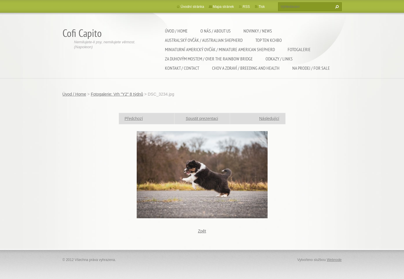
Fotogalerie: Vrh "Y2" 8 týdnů (117, 94)
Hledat (336, 6)
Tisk (262, 7)
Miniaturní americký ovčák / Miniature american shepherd (220, 49)
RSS (246, 7)
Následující (269, 118)
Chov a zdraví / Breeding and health (246, 68)
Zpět (202, 231)
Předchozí (134, 118)
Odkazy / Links (279, 59)
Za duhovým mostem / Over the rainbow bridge (209, 59)
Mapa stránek (223, 7)
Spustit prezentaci (202, 118)
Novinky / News (257, 31)
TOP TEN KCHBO (268, 40)
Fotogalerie (299, 49)
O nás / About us (215, 31)
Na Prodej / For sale (311, 68)
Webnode (334, 260)
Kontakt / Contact (182, 68)
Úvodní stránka (192, 7)
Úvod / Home (176, 31)
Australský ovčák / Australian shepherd (204, 40)
